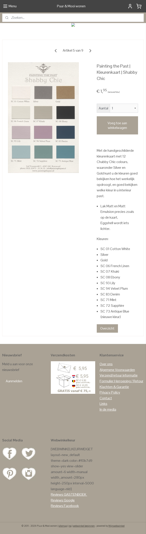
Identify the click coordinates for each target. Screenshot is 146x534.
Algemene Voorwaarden (117, 369)
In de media (108, 409)
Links (103, 403)
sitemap (63, 525)
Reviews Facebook (65, 505)
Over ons (106, 364)
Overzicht (107, 328)
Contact (106, 398)
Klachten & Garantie (114, 386)
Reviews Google (63, 500)
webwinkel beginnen (84, 525)
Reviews (57, 494)
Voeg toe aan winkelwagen (117, 125)
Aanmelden (14, 381)
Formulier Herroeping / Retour (121, 381)
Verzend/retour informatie (119, 375)
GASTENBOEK (75, 494)
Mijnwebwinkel (116, 525)
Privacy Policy (110, 392)
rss (70, 525)
